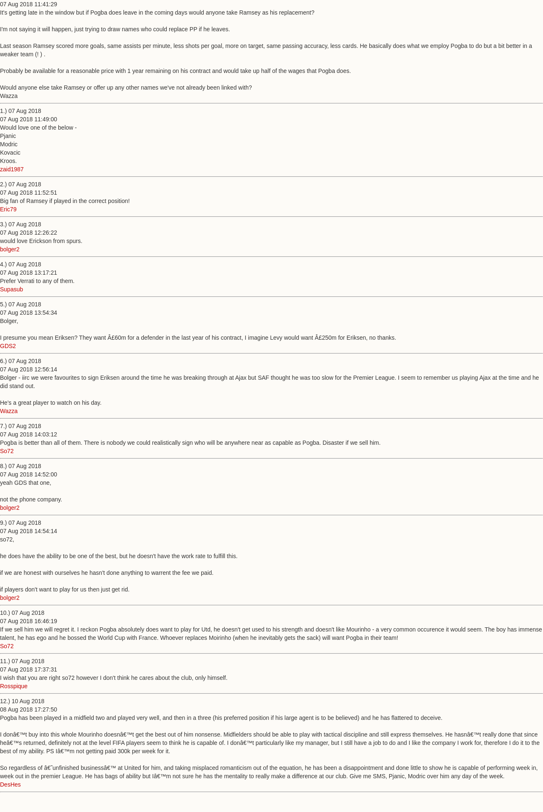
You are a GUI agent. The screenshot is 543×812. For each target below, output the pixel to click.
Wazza (9, 411)
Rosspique (14, 686)
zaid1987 (12, 169)
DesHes (10, 784)
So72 (7, 451)
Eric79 (8, 209)
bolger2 (10, 249)
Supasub (11, 289)
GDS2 (8, 346)
